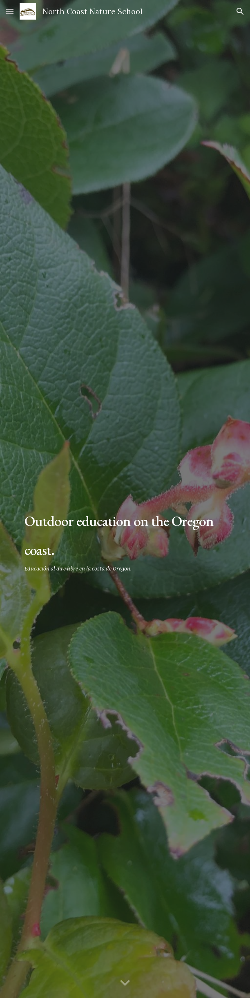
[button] (10, 11)
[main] (124, 537)
